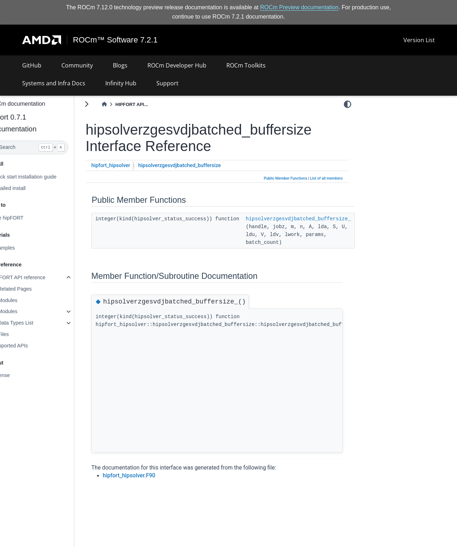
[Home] (121, 104)
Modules (24, 300)
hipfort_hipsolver (128, 165)
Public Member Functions (285, 178)
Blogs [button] (120, 65)
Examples (20, 248)
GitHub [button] (31, 65)
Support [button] (167, 83)
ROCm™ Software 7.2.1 (115, 40)
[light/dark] (347, 104)
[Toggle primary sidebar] (103, 104)
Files (20, 334)
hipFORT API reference (35, 277)
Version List (419, 40)
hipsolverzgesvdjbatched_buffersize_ (315, 218)
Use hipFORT (25, 218)
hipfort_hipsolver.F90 (146, 475)
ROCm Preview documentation (299, 7)
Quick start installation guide (41, 177)
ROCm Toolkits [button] (246, 65)
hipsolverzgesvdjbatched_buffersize (197, 165)
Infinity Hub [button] (120, 83)
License (18, 375)
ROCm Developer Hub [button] (176, 65)
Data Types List (32, 323)
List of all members (326, 178)
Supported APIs (27, 345)
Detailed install (26, 188)
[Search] (45, 147)
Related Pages (32, 289)
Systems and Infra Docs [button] (53, 83)
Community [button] (77, 65)
